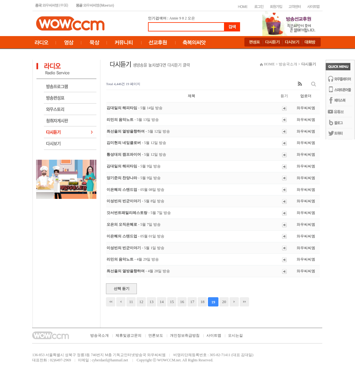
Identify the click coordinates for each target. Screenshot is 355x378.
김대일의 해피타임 (135, 108)
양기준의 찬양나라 (134, 178)
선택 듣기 (121, 288)
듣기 (284, 96)
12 (141, 301)
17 (192, 301)
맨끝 (244, 301)
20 (224, 301)
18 (203, 301)
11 (131, 301)
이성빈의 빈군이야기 (135, 201)
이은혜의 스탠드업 (135, 189)
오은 (191, 18)
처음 (110, 301)
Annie (173, 18)
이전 (120, 301)
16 (182, 301)
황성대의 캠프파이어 (136, 154)
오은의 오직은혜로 (134, 224)
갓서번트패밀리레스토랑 (139, 213)
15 (172, 301)
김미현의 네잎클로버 (136, 143)
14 (162, 301)
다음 (234, 301)
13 (152, 301)
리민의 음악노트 (133, 119)
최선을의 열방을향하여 (138, 131)
